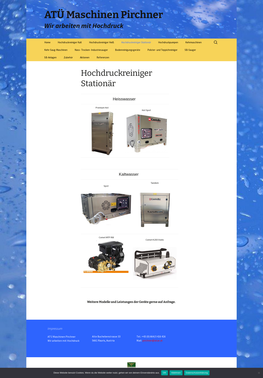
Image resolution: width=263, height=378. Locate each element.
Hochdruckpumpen (168, 42)
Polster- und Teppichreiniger (162, 49)
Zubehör (68, 57)
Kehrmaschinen (193, 42)
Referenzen (103, 57)
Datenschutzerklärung (197, 372)
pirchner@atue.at (152, 340)
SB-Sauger (190, 49)
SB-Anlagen (50, 57)
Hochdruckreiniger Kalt (70, 42)
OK (164, 372)
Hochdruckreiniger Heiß (101, 42)
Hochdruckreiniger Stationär (136, 42)
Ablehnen (176, 372)
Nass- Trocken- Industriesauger (91, 49)
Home (47, 42)
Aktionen (84, 57)
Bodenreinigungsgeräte (127, 49)
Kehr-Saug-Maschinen (55, 49)
